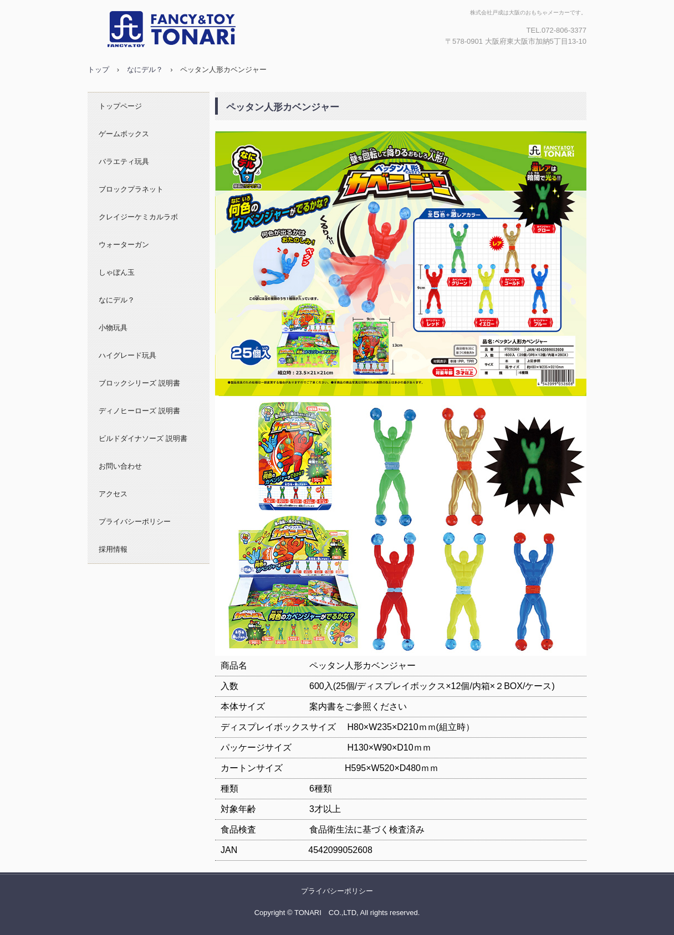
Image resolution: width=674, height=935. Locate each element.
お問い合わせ (120, 466)
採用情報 (113, 549)
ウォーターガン (124, 244)
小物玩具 (113, 327)
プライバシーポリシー (135, 521)
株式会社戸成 (207, 29)
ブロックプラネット (131, 189)
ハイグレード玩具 (127, 355)
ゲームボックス (124, 134)
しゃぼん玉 (117, 272)
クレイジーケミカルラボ (138, 217)
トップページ (120, 106)
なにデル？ (117, 300)
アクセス (113, 494)
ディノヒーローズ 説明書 (139, 411)
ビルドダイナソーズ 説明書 (143, 438)
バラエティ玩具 (124, 161)
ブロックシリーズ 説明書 (139, 383)
